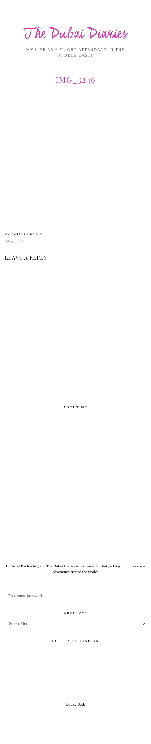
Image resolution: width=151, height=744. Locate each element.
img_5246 (23, 237)
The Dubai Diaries (75, 34)
